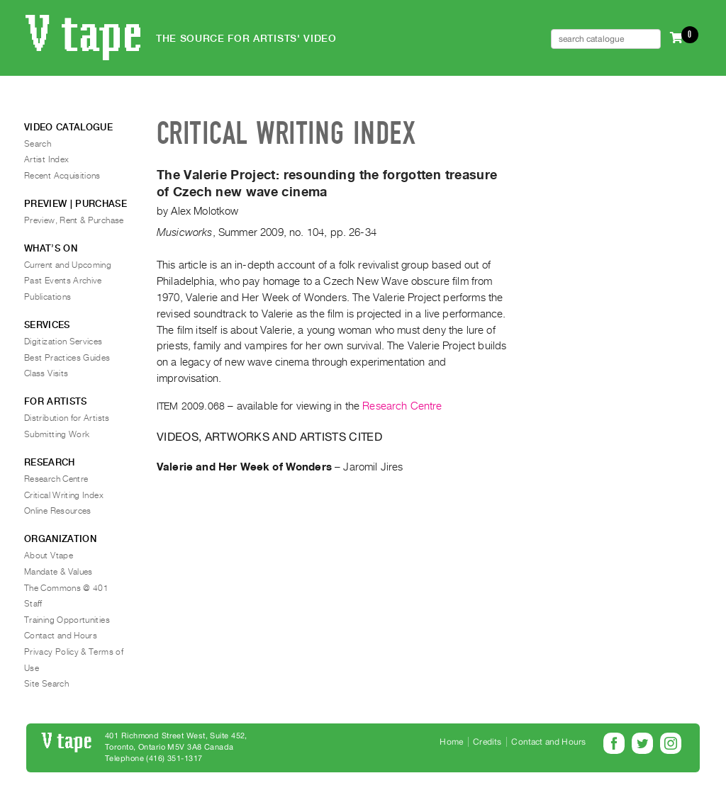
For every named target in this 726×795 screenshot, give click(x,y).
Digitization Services (63, 341)
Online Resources (57, 511)
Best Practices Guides (67, 358)
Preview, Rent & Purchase (74, 220)
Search (37, 144)
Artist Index (46, 159)
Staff (33, 604)
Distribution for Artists (67, 418)
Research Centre (402, 406)
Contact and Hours (60, 636)
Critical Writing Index (64, 495)
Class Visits (46, 373)
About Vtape (48, 555)
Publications (47, 297)
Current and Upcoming (67, 265)
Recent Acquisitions (62, 176)
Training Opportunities (67, 620)
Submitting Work (56, 434)
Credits (487, 742)
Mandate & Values (58, 572)
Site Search (46, 684)
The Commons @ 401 (66, 588)
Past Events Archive (63, 281)
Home (451, 742)
